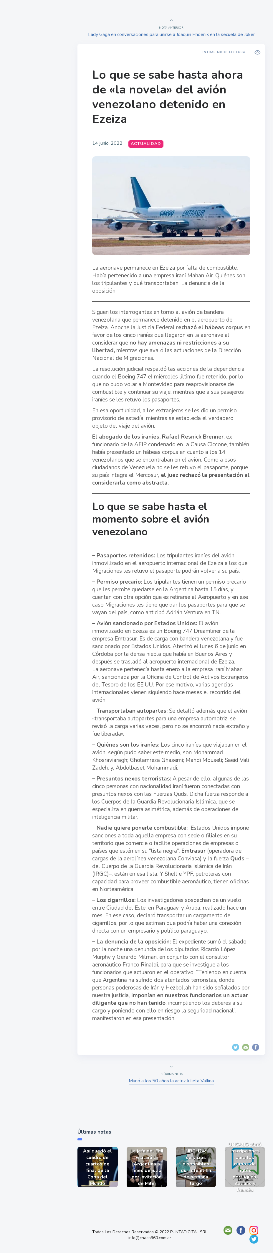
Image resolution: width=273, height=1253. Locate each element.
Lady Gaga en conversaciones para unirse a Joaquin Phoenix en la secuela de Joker (172, 34)
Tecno (19, 132)
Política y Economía (35, 105)
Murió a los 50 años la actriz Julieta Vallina (171, 1079)
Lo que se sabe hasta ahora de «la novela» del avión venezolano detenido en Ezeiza (169, 97)
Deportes (23, 146)
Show (19, 91)
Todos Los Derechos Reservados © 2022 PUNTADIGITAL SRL (151, 1232)
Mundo (20, 119)
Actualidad (25, 77)
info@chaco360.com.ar (151, 1241)
